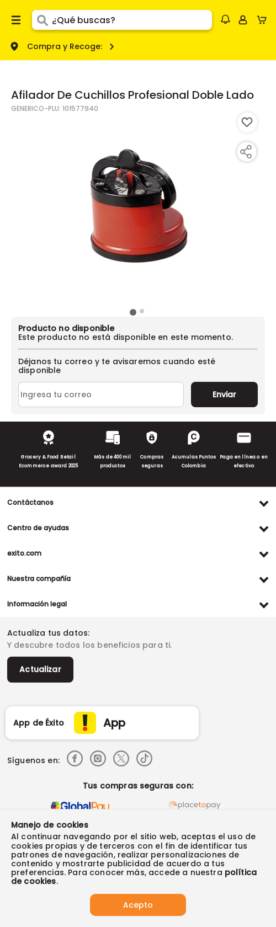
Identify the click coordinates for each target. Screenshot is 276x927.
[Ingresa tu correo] (101, 394)
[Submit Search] (42, 20)
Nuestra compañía (39, 578)
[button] (225, 19)
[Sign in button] (242, 20)
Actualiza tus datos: (48, 632)
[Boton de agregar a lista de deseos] (247, 122)
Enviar (224, 394)
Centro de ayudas (38, 527)
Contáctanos (30, 502)
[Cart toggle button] (264, 20)
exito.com (24, 553)
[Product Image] (136, 209)
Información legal (37, 604)
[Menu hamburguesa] (16, 20)
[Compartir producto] (245, 152)
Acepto (138, 904)
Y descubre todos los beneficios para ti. (89, 645)
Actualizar (40, 669)
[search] (132, 20)
